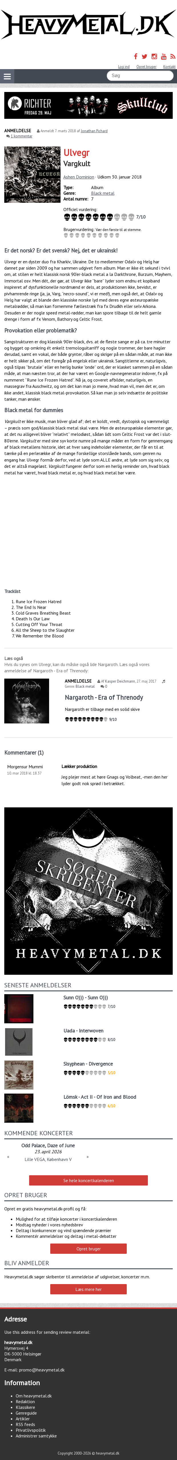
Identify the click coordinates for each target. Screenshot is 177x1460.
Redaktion (25, 1401)
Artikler (23, 1418)
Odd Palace (33, 1145)
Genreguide (26, 1413)
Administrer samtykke (36, 1436)
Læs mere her (88, 1289)
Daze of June (61, 1145)
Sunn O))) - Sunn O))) (85, 997)
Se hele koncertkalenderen (88, 1180)
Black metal (102, 193)
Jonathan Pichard (94, 131)
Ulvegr (76, 153)
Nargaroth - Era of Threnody (104, 697)
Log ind (124, 66)
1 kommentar (21, 136)
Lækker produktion (79, 766)
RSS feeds (25, 1424)
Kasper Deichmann (120, 681)
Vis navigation (5, 73)
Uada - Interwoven (83, 1030)
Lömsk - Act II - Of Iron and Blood (99, 1097)
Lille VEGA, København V (48, 1159)
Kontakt (169, 66)
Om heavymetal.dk (34, 1396)
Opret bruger (146, 66)
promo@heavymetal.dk (42, 1370)
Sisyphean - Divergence (88, 1063)
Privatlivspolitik (31, 1430)
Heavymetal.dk (88, 24)
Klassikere (25, 1407)
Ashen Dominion (78, 177)
